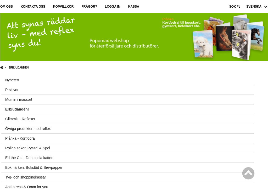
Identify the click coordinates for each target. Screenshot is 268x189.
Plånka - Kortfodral (20, 138)
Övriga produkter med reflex (28, 129)
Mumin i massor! (18, 99)
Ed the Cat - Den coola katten (29, 158)
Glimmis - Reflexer (20, 119)
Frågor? (89, 6)
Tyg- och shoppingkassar (25, 177)
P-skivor (12, 90)
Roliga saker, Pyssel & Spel (27, 148)
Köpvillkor (63, 6)
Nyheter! (12, 80)
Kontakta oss (33, 6)
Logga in (112, 6)
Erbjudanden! (19, 67)
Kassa (133, 6)
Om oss (6, 6)
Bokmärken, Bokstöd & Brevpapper (34, 167)
